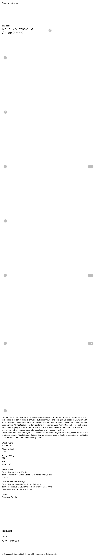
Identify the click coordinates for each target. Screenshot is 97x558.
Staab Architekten (10, 3)
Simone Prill (12, 474)
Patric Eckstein (34, 484)
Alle (4, 541)
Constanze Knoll (39, 474)
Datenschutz (51, 554)
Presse (14, 541)
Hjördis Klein (13, 486)
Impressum (40, 554)
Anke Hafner (20, 484)
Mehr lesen (18, 32)
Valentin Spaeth (40, 486)
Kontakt (30, 554)
